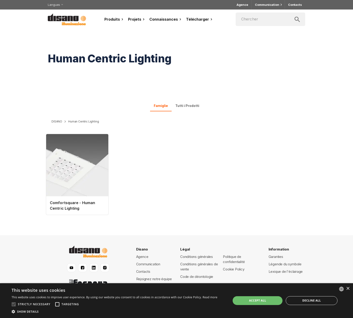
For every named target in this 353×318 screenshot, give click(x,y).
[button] (114, 312)
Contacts (295, 5)
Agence (242, 5)
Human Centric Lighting (83, 121)
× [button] (348, 288)
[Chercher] (270, 19)
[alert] (176, 300)
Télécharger (199, 19)
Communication (268, 5)
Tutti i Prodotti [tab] (187, 105)
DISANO (56, 121)
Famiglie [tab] (161, 105)
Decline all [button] (311, 300)
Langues (55, 4)
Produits (114, 19)
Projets (137, 19)
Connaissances (165, 19)
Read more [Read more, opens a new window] (209, 297)
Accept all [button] (257, 300)
